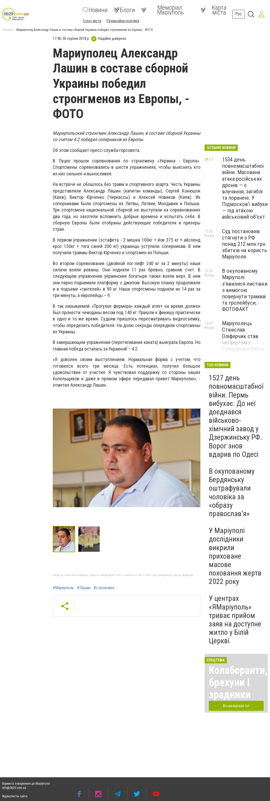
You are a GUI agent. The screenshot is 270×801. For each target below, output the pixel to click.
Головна (7, 30)
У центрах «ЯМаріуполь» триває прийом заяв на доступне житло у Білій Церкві (235, 619)
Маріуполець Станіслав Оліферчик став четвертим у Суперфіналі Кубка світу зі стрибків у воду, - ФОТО (243, 342)
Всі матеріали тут (236, 706)
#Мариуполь (63, 588)
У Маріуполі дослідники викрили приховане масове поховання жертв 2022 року (235, 556)
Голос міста (92, 21)
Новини (95, 10)
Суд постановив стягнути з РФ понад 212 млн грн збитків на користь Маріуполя (244, 244)
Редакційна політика (123, 21)
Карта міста (213, 10)
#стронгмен (104, 588)
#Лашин (83, 588)
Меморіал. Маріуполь (162, 10)
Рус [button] (238, 13)
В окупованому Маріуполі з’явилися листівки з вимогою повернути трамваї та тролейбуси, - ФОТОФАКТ (244, 290)
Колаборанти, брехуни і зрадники (238, 682)
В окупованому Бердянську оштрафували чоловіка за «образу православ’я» (232, 492)
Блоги (124, 10)
